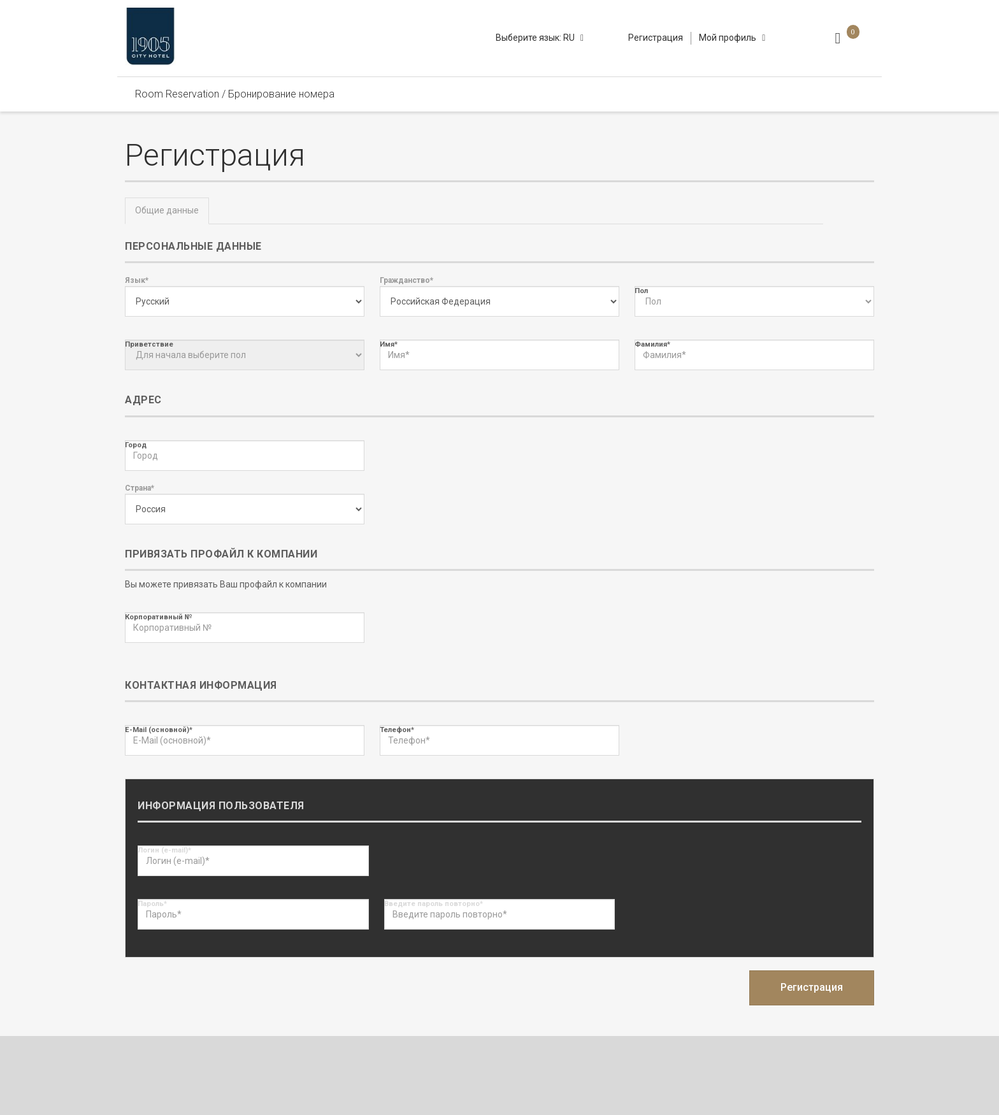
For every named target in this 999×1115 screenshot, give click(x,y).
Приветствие (149, 344)
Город (136, 445)
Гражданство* (406, 280)
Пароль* (152, 904)
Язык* (136, 280)
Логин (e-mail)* (164, 850)
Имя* (389, 344)
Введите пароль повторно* (433, 904)
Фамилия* (652, 344)
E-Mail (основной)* (158, 730)
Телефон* (397, 730)
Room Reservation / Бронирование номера (234, 94)
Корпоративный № (158, 617)
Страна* (139, 488)
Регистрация (655, 37)
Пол (641, 291)
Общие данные (167, 210)
